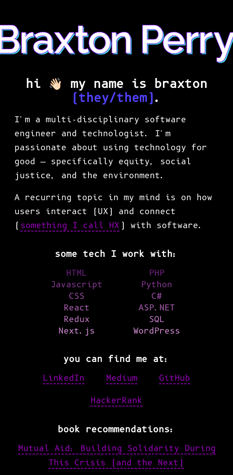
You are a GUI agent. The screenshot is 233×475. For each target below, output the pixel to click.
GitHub (174, 378)
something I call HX (69, 225)
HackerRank (116, 400)
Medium (121, 378)
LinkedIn (63, 378)
